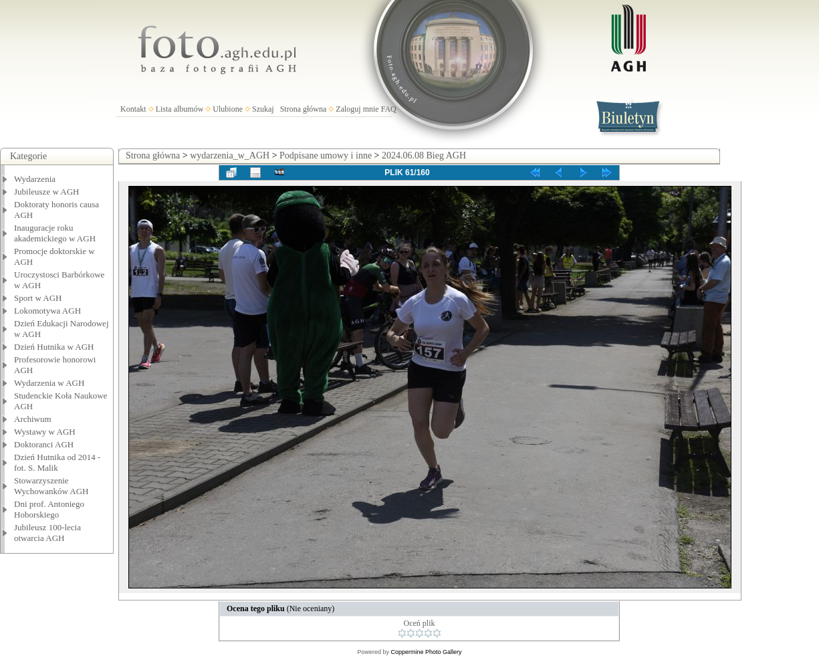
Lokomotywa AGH (47, 311)
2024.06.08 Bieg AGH (424, 155)
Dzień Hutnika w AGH (54, 347)
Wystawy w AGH (45, 432)
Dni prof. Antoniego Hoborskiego (49, 509)
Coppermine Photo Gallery (425, 652)
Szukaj (263, 109)
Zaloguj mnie (357, 109)
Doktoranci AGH (44, 444)
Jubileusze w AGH (47, 192)
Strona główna (303, 109)
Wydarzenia (34, 179)
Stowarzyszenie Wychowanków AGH (51, 485)
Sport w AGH (38, 298)
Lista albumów (180, 109)
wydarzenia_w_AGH (229, 155)
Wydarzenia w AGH (49, 383)
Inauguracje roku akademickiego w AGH (55, 233)
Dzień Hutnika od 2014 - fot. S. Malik (57, 462)
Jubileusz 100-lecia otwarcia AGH (47, 532)
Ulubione (228, 109)
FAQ (388, 109)
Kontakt (133, 109)
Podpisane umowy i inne (325, 155)
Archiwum (32, 419)
